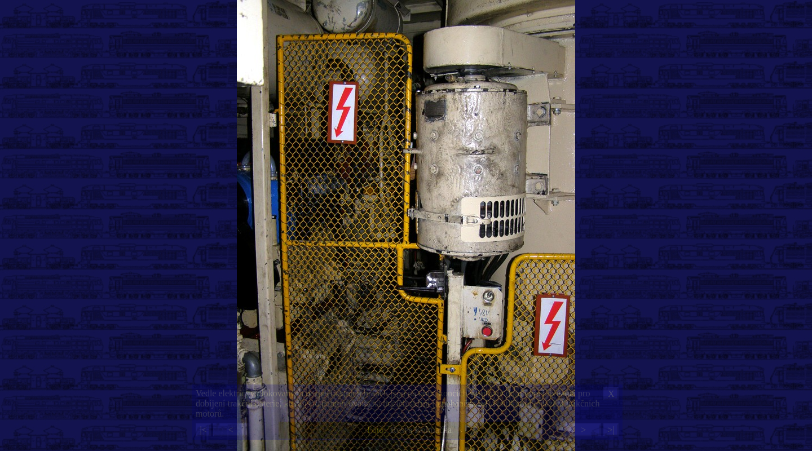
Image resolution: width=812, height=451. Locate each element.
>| (610, 430)
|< (203, 430)
